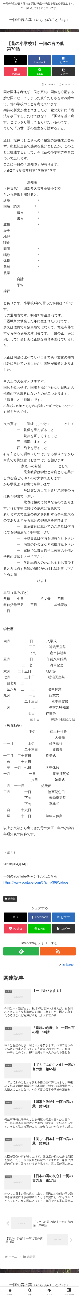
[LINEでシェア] (39, 71)
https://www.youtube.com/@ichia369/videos (35, 882)
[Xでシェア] (15, 60)
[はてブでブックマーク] (63, 60)
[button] (63, 71)
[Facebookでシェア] (39, 60)
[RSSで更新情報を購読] (58, 951)
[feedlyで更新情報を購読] (21, 951)
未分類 (10, 898)
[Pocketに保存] (15, 71)
